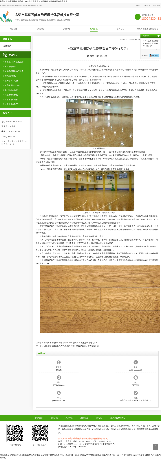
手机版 (138, 5)
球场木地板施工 (11, 104)
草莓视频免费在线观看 (50, 455)
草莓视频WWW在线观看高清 (89, 455)
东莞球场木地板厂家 (141, 76)
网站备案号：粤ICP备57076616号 (72, 447)
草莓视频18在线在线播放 (29, 455)
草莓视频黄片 (13, 455)
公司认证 (120, 29)
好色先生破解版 (126, 455)
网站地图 (156, 5)
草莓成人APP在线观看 (14, 62)
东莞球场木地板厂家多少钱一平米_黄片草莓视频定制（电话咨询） (71, 343)
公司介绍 (40, 29)
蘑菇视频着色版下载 (110, 455)
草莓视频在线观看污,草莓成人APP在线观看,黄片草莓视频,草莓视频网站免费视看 (33, 1)
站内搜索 (147, 5)
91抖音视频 (150, 455)
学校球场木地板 (11, 90)
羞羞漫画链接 (138, 455)
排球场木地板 (10, 76)
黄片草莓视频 (10, 66)
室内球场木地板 (11, 81)
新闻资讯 (94, 29)
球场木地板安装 (100, 155)
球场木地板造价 (11, 99)
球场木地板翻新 (11, 95)
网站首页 (13, 29)
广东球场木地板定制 (118, 90)
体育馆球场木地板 (12, 85)
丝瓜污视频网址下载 (68, 455)
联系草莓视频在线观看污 (147, 29)
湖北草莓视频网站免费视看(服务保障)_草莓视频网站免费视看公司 (71, 346)
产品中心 (67, 29)
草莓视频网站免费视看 (14, 71)
